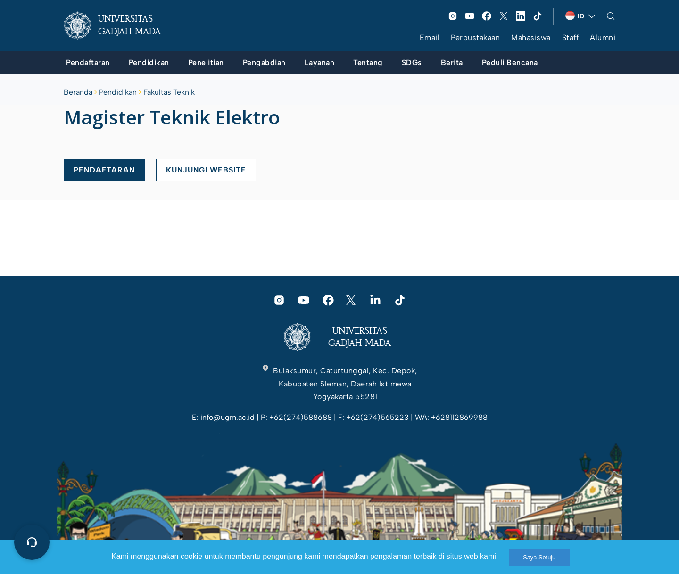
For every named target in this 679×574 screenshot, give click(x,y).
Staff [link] (570, 37)
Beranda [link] (78, 92)
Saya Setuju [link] (539, 557)
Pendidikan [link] (118, 92)
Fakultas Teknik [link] (169, 92)
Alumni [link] (602, 37)
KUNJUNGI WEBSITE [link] (206, 169)
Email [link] (430, 37)
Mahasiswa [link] (531, 37)
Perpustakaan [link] (475, 37)
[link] (120, 25)
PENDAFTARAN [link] (104, 169)
